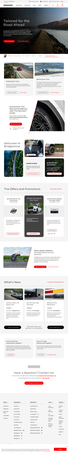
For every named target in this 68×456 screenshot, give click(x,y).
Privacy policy (47, 450)
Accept (60, 449)
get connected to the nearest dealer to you (47, 375)
